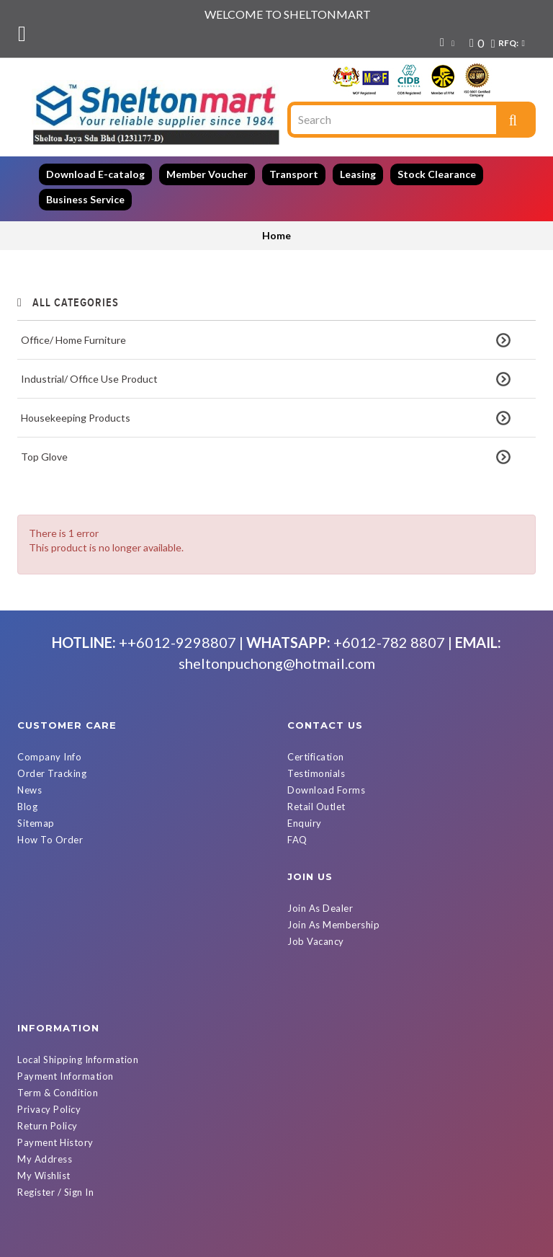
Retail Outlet (316, 789)
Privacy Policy (319, 940)
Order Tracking (51, 756)
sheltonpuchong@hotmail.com (277, 645)
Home (276, 235)
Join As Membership (63, 907)
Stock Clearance (436, 174)
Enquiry (304, 806)
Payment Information (335, 907)
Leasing (358, 174)
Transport (293, 174)
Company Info (49, 739)
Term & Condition (327, 924)
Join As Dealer (50, 891)
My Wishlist (314, 1007)
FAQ (297, 822)
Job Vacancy (45, 924)
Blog (27, 789)
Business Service (85, 199)
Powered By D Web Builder (435, 1243)
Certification (315, 739)
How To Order (50, 822)
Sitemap (36, 806)
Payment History (325, 974)
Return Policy (317, 957)
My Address (314, 990)
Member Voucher (207, 174)
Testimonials (316, 756)
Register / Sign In (325, 1023)
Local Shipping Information (347, 891)
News (29, 772)
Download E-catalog (95, 174)
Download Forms (326, 772)
